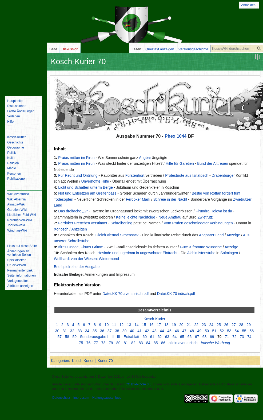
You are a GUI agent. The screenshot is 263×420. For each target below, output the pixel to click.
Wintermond (109, 259)
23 (204, 325)
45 (169, 331)
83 (141, 343)
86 (163, 343)
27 (234, 325)
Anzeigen (79, 229)
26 (226, 325)
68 (204, 337)
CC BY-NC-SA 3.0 (138, 384)
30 (57, 331)
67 (197, 337)
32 (72, 331)
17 (159, 325)
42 (147, 331)
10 (107, 325)
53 (229, 331)
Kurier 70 (105, 361)
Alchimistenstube (201, 253)
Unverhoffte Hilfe (95, 181)
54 (237, 331)
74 (249, 337)
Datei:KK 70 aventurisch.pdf (125, 293)
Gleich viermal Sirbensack (117, 235)
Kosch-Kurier (154, 319)
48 (192, 331)
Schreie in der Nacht (170, 199)
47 (184, 331)
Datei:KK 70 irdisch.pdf (176, 293)
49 (199, 331)
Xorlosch (61, 229)
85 (156, 343)
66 (190, 337)
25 (219, 325)
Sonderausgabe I (94, 337)
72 (234, 337)
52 (222, 331)
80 (118, 343)
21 (189, 325)
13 (129, 325)
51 (214, 331)
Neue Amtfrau (169, 217)
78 (103, 343)
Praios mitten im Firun (76, 157)
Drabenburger (223, 175)
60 (145, 337)
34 (87, 331)
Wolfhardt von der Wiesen (75, 259)
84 (148, 343)
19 (174, 325)
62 (160, 337)
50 (207, 331)
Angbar (145, 157)
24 (211, 325)
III (118, 337)
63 (167, 337)
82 (133, 343)
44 (162, 331)
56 (252, 331)
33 (80, 331)
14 (136, 325)
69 (212, 337)
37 (109, 331)
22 (196, 325)
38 (117, 331)
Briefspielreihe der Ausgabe (76, 267)
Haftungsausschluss (106, 398)
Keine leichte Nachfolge (135, 217)
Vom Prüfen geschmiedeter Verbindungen (198, 223)
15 (144, 325)
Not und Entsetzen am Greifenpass (87, 193)
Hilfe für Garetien (180, 163)
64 (175, 337)
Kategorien (60, 361)
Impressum (81, 398)
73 (242, 337)
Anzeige (233, 235)
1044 (181, 136)
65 (182, 337)
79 (111, 343)
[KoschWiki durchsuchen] (236, 48)
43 (154, 331)
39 (124, 331)
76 (88, 343)
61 (152, 337)
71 (227, 337)
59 (74, 337)
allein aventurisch (183, 343)
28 (241, 325)
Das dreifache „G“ (72, 211)
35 (95, 331)
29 (248, 325)
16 (151, 325)
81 (126, 343)
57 (59, 337)
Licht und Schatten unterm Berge (85, 187)
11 (114, 325)
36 (102, 331)
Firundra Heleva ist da (214, 211)
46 (177, 331)
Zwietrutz (205, 217)
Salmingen (229, 253)
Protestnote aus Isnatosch (186, 175)
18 (166, 325)
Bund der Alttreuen (212, 163)
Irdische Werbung (215, 343)
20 (181, 325)
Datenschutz (61, 398)
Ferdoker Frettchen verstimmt (82, 223)
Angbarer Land (211, 235)
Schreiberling (121, 223)
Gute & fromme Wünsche (201, 247)
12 (121, 325)
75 (81, 343)
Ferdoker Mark (138, 199)
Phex (170, 136)
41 (139, 331)
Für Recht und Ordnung (77, 175)
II (113, 337)
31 (65, 331)
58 (67, 337)
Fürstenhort (135, 175)
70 (219, 337)
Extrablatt (131, 337)
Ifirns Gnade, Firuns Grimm (80, 247)
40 (132, 331)
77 (96, 343)
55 (244, 331)
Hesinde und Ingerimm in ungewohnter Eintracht (137, 253)
